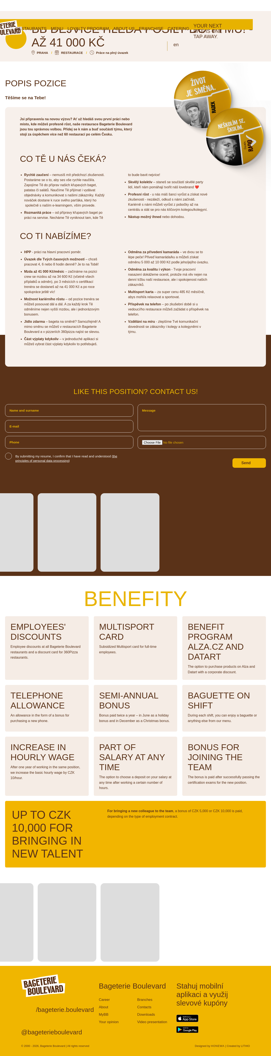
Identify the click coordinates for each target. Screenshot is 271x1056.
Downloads (146, 1015)
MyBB (103, 1015)
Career (104, 1000)
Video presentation (152, 1022)
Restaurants (49, 9)
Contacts (144, 1007)
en (194, 25)
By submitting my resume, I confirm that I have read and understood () (66, 458)
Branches (144, 1000)
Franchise (169, 9)
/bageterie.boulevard (65, 1009)
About (103, 1007)
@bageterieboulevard (51, 1032)
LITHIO (245, 1046)
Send (246, 463)
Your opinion (109, 1022)
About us (142, 9)
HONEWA (217, 1046)
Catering (196, 9)
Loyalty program (106, 9)
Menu (75, 9)
